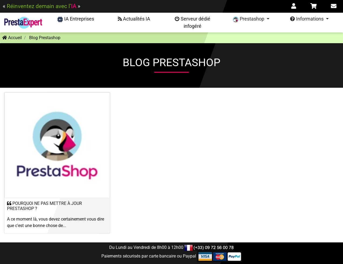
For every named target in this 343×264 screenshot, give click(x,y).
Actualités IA (134, 19)
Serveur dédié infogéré (192, 22)
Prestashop (249, 19)
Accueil (12, 37)
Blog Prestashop (44, 37)
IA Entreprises (75, 19)
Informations (307, 19)
